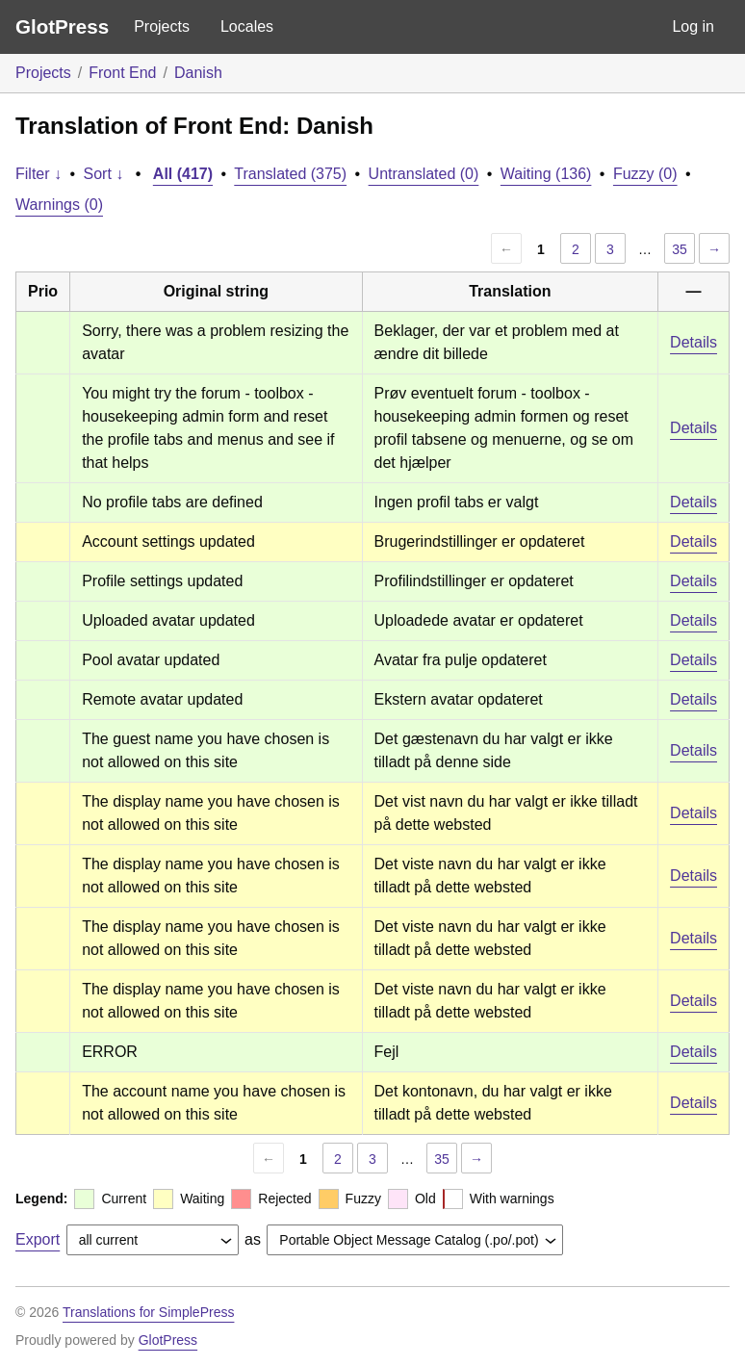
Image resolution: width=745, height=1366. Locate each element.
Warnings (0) (59, 204)
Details (693, 342)
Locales (246, 26)
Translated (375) (290, 174)
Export (37, 1239)
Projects (162, 26)
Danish (198, 72)
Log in (693, 26)
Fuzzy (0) (645, 174)
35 (679, 249)
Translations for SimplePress (148, 1312)
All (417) (183, 174)
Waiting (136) (546, 174)
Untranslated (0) (424, 174)
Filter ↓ (38, 174)
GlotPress (62, 26)
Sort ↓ (104, 174)
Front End (122, 72)
